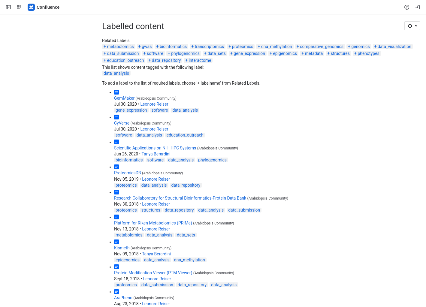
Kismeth (121, 247)
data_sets (216, 53)
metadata (314, 53)
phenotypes (368, 53)
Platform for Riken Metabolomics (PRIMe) (153, 223)
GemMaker (124, 98)
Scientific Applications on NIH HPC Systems (155, 148)
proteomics (242, 46)
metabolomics (120, 46)
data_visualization (394, 46)
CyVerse (121, 123)
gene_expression (249, 53)
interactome (200, 60)
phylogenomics (185, 53)
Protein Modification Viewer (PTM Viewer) (153, 272)
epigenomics (285, 53)
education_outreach (125, 60)
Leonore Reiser (154, 104)
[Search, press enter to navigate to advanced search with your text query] (212, 7)
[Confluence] (43, 7)
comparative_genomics (321, 46)
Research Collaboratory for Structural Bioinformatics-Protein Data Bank (180, 198)
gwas (147, 46)
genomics (360, 46)
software (155, 53)
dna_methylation (276, 46)
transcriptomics (209, 46)
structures (340, 53)
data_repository (166, 60)
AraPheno (123, 297)
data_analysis (116, 73)
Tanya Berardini (156, 154)
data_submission (123, 53)
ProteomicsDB (127, 172)
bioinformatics (173, 46)
